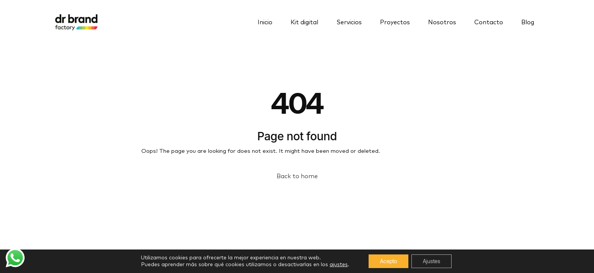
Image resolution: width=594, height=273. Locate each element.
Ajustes (431, 261)
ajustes (339, 264)
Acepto (388, 261)
